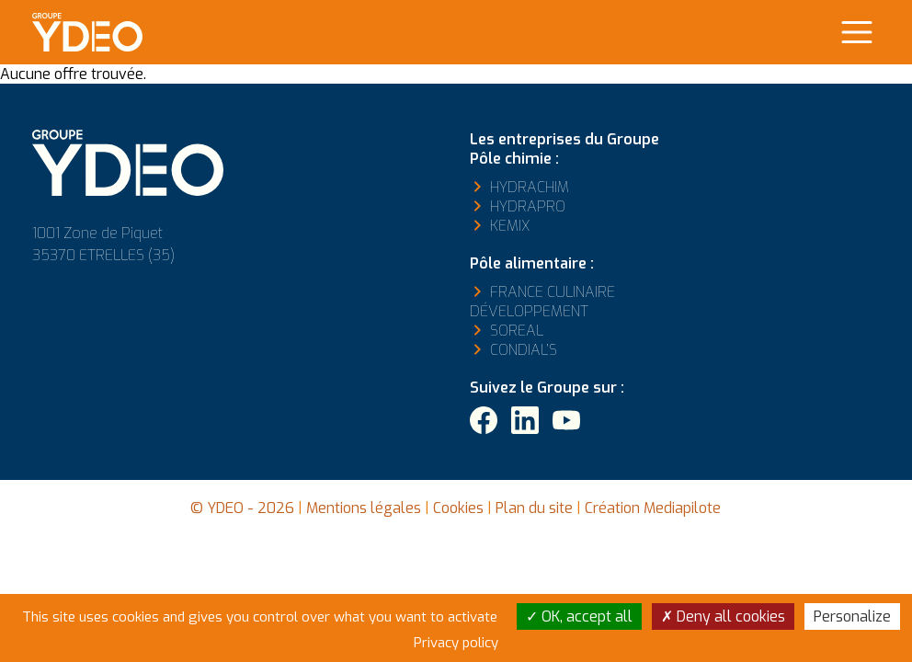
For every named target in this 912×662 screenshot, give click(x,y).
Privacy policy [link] (456, 642)
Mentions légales (363, 508)
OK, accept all (579, 616)
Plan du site (534, 508)
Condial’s (523, 350)
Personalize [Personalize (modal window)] (852, 616)
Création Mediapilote (653, 508)
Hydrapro (527, 206)
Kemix (510, 225)
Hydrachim (529, 187)
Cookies (458, 508)
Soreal (516, 330)
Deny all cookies (723, 616)
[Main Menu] (857, 32)
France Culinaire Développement (542, 301)
